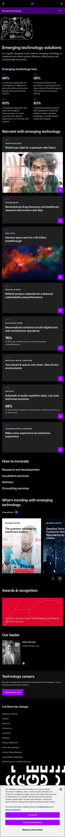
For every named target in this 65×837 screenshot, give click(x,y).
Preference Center (10, 713)
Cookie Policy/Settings (12, 752)
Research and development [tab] (21, 469)
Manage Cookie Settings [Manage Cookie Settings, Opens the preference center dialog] (32, 830)
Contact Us (7, 728)
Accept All (32, 815)
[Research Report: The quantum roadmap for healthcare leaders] (21, 545)
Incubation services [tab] (15, 476)
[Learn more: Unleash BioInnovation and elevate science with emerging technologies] (32, 209)
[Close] (61, 789)
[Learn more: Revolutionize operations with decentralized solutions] (32, 333)
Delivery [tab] (7, 482)
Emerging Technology (11, 10)
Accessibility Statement (12, 756)
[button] (12, 692)
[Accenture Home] (32, 4)
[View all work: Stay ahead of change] (10, 512)
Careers (5, 718)
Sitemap (5, 737)
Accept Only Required (32, 822)
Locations (6, 732)
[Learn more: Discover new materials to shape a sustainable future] (32, 298)
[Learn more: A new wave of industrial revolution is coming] (32, 367)
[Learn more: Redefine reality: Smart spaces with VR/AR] (32, 437)
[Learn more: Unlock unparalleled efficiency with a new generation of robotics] (32, 401)
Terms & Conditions (10, 747)
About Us (6, 723)
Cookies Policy (44, 807)
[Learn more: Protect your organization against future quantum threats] (32, 165)
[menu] (3, 4)
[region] (32, 811)
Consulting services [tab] (15, 488)
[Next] (60, 578)
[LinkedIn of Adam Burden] (23, 663)
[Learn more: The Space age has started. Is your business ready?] (32, 253)
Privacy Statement (10, 742)
